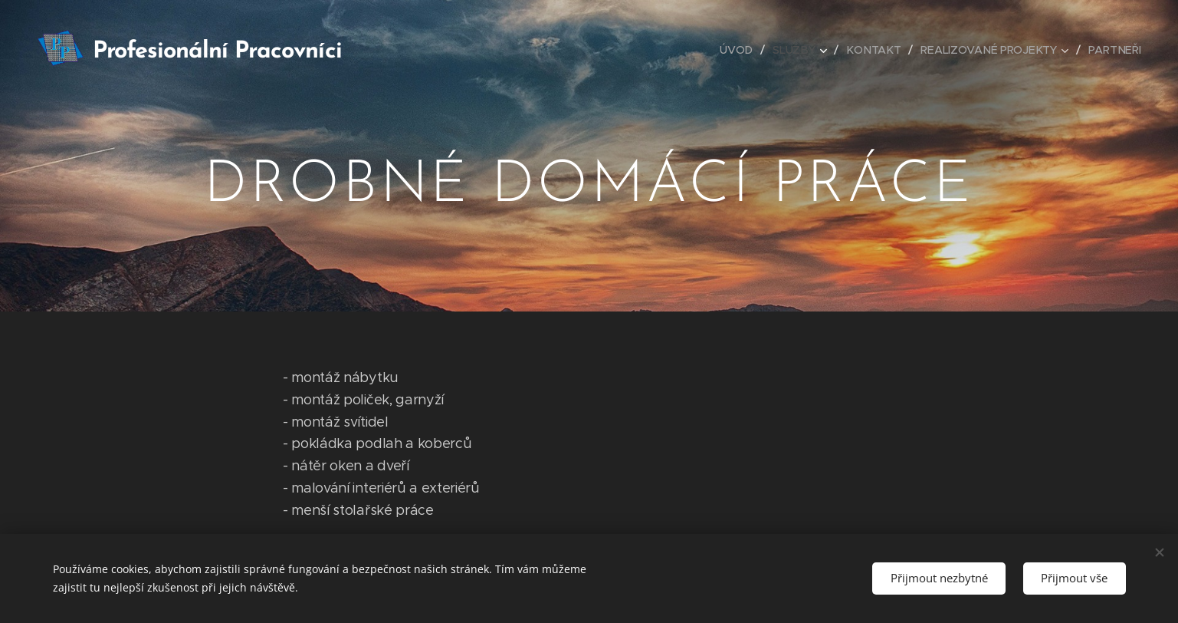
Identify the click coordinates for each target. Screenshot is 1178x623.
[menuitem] (741, 50)
